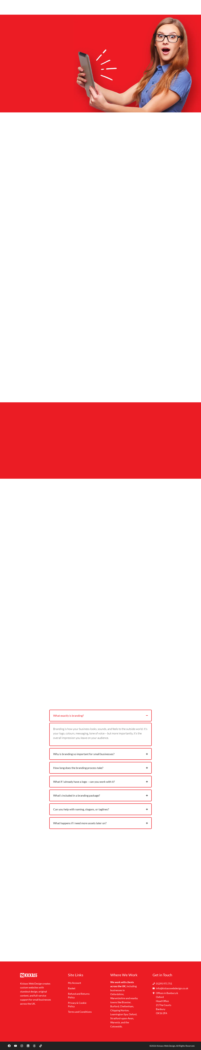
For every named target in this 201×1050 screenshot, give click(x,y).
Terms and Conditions (80, 1011)
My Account (74, 982)
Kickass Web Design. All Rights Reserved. (176, 1046)
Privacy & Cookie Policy (77, 1004)
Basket (71, 988)
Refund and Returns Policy (79, 995)
